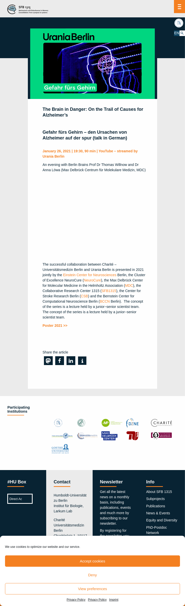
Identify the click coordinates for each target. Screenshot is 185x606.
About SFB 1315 (159, 492)
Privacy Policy (76, 599)
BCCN (105, 301)
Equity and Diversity (161, 520)
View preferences (92, 589)
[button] (48, 360)
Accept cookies (92, 561)
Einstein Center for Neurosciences (89, 275)
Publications (155, 506)
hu (179, 23)
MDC (129, 285)
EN (176, 33)
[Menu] (179, 6)
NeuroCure (92, 280)
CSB (84, 296)
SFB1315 (109, 291)
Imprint (113, 599)
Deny (92, 575)
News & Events (158, 513)
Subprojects (155, 499)
